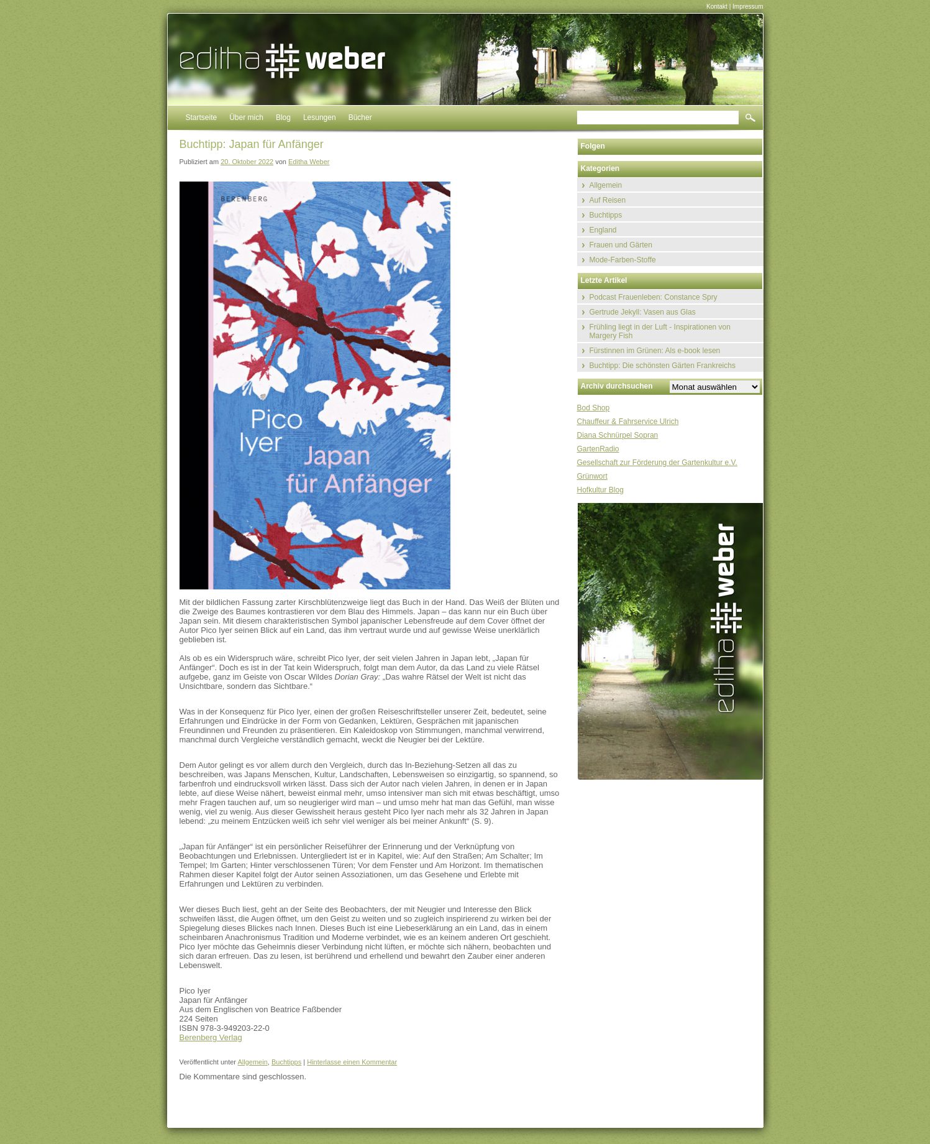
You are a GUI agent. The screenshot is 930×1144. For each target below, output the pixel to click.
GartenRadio (598, 449)
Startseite (201, 117)
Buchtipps (286, 1062)
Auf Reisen (608, 200)
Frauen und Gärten (621, 245)
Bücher (360, 117)
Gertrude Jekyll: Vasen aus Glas (643, 312)
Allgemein (252, 1062)
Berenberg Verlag (211, 1037)
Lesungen (319, 117)
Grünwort (592, 476)
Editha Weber (308, 161)
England (603, 230)
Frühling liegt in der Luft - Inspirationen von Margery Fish (660, 331)
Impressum (747, 6)
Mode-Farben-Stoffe (623, 260)
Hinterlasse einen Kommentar (352, 1062)
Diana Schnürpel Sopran (618, 435)
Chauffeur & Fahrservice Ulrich (628, 421)
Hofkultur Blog (600, 490)
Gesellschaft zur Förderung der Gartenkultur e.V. (657, 462)
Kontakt (716, 6)
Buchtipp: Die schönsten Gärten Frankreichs (663, 365)
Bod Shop (593, 408)
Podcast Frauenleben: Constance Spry (654, 297)
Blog (283, 117)
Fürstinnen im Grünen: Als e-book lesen (655, 350)
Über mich (246, 117)
